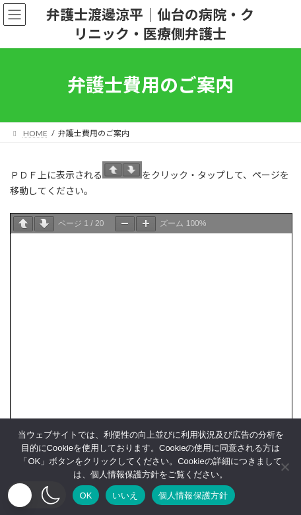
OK (85, 495)
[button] (36, 494)
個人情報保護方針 (193, 495)
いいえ (125, 495)
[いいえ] (284, 466)
